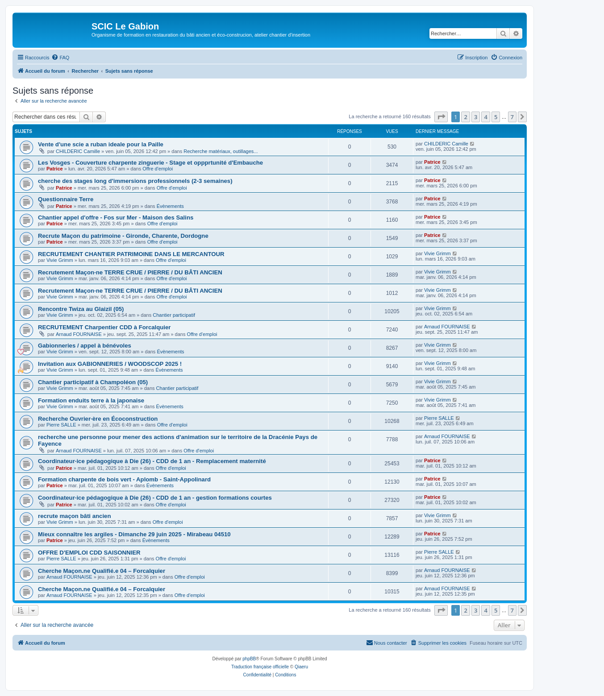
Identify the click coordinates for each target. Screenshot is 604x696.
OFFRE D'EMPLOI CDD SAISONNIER (89, 552)
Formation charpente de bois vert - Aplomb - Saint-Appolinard (124, 479)
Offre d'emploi (157, 168)
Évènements (170, 206)
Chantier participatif (174, 315)
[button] (441, 117)
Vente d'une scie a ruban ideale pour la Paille (100, 144)
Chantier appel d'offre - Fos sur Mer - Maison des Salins (115, 217)
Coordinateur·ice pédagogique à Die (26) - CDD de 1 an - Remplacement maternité (152, 461)
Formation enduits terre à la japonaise (91, 400)
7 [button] (512, 117)
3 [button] (475, 117)
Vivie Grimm (59, 260)
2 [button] (465, 117)
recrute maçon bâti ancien (74, 516)
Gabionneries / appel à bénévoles (84, 345)
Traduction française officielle (260, 666)
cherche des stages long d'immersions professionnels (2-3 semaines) (135, 181)
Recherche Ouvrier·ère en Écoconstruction (98, 418)
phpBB (249, 658)
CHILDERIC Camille (78, 151)
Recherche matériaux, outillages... (220, 151)
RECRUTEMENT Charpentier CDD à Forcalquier (104, 327)
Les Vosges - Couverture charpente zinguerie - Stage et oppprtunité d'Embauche (150, 162)
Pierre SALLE (61, 424)
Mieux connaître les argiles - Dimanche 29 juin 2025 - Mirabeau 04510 (134, 534)
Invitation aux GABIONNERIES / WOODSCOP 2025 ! (110, 363)
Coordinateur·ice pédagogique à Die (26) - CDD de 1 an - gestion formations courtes (155, 497)
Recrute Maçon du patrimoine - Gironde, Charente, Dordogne (123, 235)
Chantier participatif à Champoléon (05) (93, 382)
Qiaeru (301, 666)
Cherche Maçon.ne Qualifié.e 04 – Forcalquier (101, 571)
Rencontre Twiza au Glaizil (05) (81, 309)
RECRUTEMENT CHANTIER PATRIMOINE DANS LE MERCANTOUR (131, 254)
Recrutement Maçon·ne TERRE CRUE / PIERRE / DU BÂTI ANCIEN (130, 272)
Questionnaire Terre (65, 199)
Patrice (54, 168)
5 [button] (495, 117)
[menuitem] (60, 57)
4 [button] (485, 117)
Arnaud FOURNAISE (79, 334)
